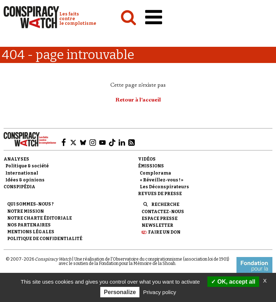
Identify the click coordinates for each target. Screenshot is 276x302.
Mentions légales (30, 231)
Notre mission (25, 211)
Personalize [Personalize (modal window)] (120, 292)
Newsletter (157, 225)
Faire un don (164, 232)
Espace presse (160, 218)
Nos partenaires (29, 224)
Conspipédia (19, 186)
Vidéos (147, 159)
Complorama (155, 173)
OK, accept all (233, 282)
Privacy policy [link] (159, 292)
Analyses (16, 159)
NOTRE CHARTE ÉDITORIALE (39, 218)
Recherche (165, 204)
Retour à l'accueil (138, 100)
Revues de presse (160, 193)
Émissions (151, 165)
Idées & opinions (25, 179)
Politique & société (27, 165)
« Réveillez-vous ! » (161, 179)
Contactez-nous (163, 211)
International (21, 173)
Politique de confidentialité (44, 238)
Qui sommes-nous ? (30, 204)
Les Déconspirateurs (164, 186)
